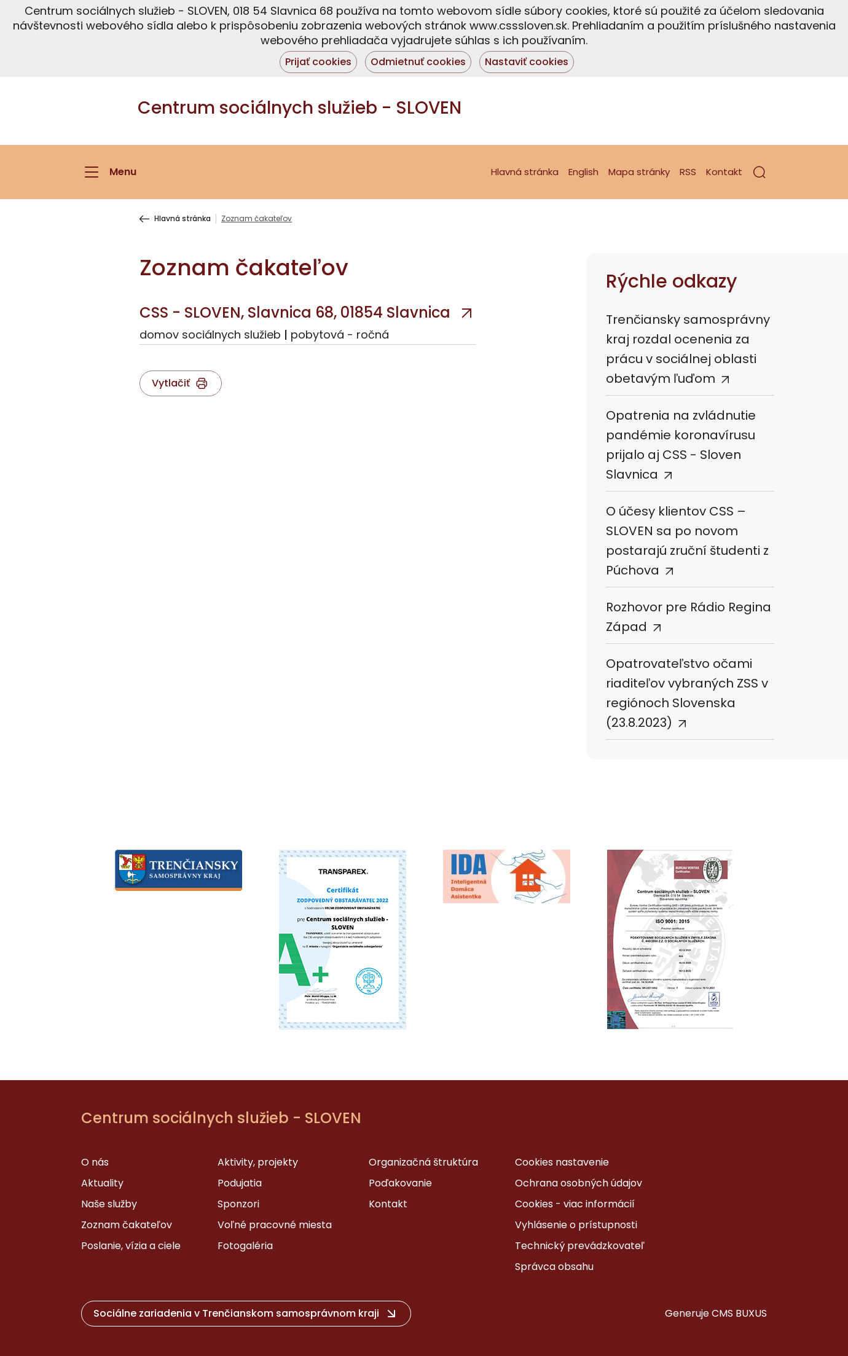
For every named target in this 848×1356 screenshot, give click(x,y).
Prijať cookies (318, 62)
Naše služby (109, 1204)
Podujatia (240, 1183)
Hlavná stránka (525, 171)
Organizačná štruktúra (423, 1162)
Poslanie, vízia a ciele (131, 1246)
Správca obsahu (554, 1267)
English (583, 171)
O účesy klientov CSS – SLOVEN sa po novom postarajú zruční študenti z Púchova (687, 541)
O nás (95, 1162)
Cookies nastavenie (562, 1162)
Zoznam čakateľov (126, 1225)
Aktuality (102, 1183)
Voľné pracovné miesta (275, 1225)
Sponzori (238, 1204)
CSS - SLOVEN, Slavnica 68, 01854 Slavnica (294, 312)
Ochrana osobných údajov (578, 1183)
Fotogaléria (245, 1246)
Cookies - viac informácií (575, 1204)
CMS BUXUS (739, 1313)
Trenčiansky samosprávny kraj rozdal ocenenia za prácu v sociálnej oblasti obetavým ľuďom (688, 349)
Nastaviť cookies (526, 62)
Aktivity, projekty (258, 1162)
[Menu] (108, 172)
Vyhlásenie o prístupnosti (576, 1225)
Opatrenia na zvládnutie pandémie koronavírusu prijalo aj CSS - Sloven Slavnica (681, 445)
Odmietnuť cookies (418, 62)
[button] (759, 172)
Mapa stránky (639, 171)
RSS (688, 171)
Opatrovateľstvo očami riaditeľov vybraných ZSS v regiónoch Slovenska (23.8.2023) (687, 693)
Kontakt (724, 171)
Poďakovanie (400, 1183)
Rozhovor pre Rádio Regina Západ (688, 616)
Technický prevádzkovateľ (580, 1246)
